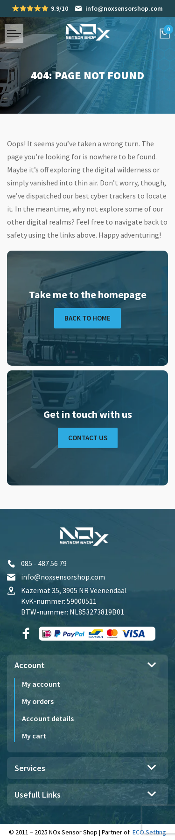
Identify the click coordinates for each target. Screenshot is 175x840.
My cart (34, 735)
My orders (38, 701)
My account (41, 684)
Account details (48, 718)
